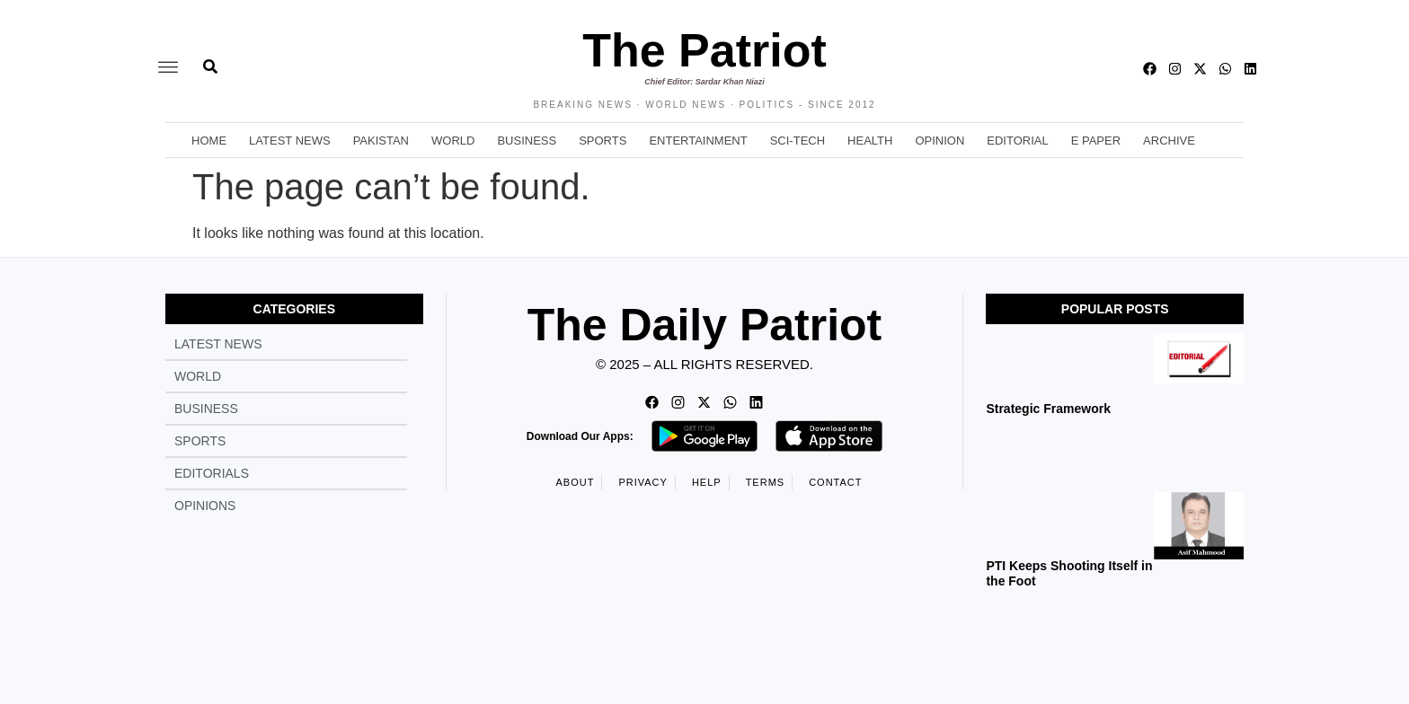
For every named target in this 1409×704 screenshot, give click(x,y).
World (452, 140)
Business (526, 140)
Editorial (1017, 140)
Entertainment (698, 140)
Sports (602, 140)
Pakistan (381, 140)
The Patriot (704, 50)
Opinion (939, 140)
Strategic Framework (1048, 408)
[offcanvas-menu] (168, 68)
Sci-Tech (797, 140)
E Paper (1096, 140)
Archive (1169, 140)
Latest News (290, 140)
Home (208, 140)
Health (869, 140)
